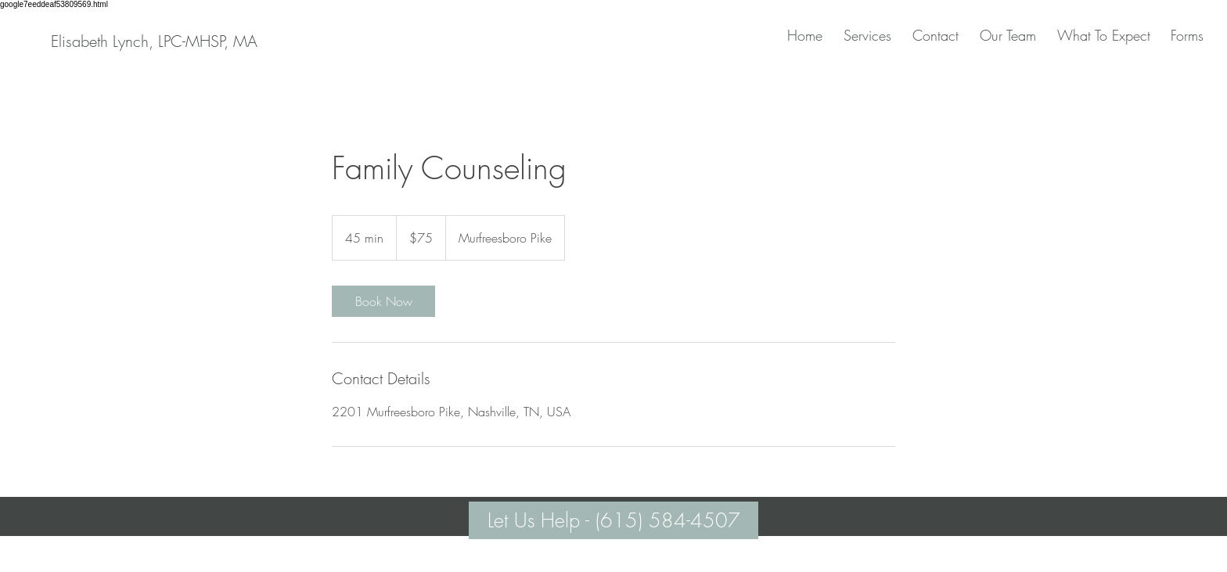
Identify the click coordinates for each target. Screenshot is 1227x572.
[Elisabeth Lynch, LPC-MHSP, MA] (153, 41)
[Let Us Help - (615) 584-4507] (613, 520)
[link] (383, 301)
